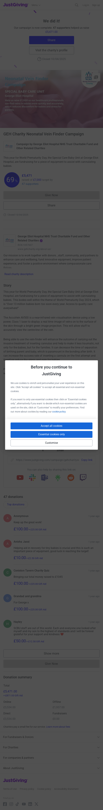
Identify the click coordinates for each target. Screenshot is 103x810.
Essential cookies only (51, 434)
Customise (51, 442)
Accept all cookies (51, 425)
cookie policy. (59, 411)
